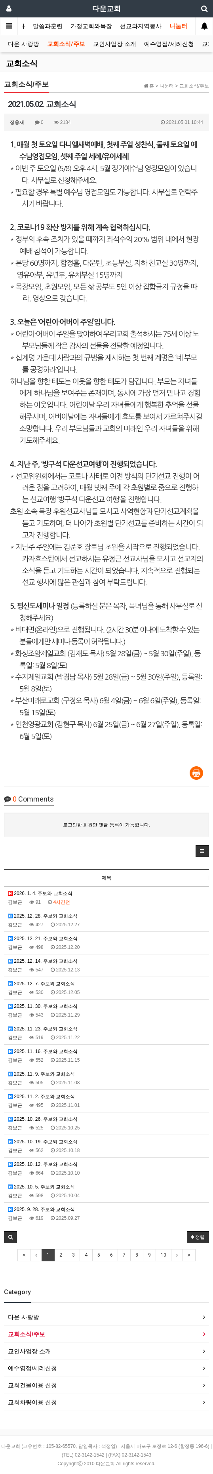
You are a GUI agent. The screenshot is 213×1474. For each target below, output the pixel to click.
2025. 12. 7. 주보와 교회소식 (41, 983)
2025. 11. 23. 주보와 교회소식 (43, 1029)
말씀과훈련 (48, 26)
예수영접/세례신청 (169, 44)
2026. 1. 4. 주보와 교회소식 (40, 893)
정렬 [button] (198, 1237)
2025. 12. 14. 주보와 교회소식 (43, 961)
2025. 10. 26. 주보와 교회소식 (43, 1119)
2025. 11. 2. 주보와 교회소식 (41, 1096)
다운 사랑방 (23, 44)
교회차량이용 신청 (32, 1402)
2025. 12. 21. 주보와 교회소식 (43, 938)
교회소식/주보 (66, 44)
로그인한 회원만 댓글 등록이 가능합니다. (106, 825)
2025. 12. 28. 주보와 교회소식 (43, 916)
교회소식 (22, 63)
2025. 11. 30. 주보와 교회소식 (43, 1006)
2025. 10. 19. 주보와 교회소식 (43, 1142)
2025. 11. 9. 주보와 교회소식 (41, 1074)
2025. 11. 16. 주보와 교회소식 (43, 1051)
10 (163, 1255)
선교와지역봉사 (141, 26)
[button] (202, 851)
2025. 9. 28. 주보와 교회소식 (41, 1209)
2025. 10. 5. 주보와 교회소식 (41, 1187)
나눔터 (178, 26)
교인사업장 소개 (114, 44)
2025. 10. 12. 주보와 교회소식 (43, 1164)
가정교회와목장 (91, 26)
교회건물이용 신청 (32, 1385)
